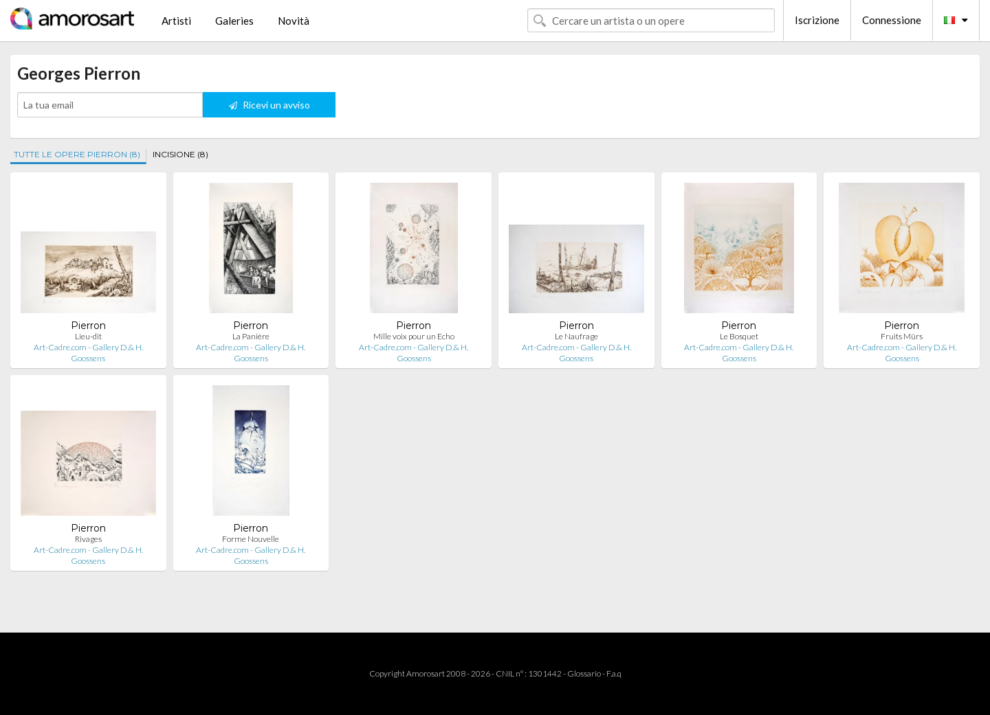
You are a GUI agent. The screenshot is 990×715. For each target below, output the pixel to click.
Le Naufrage (576, 336)
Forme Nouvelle (250, 539)
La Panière (251, 336)
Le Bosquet (739, 336)
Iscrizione (817, 20)
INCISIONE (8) (180, 154)
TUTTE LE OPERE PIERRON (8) (77, 154)
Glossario (584, 673)
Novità (293, 20)
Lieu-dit (88, 336)
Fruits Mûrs (902, 336)
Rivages (88, 539)
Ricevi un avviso (269, 105)
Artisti (176, 20)
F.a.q (614, 673)
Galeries (234, 20)
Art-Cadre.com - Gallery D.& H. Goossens (88, 352)
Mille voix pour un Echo (413, 336)
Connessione (891, 20)
